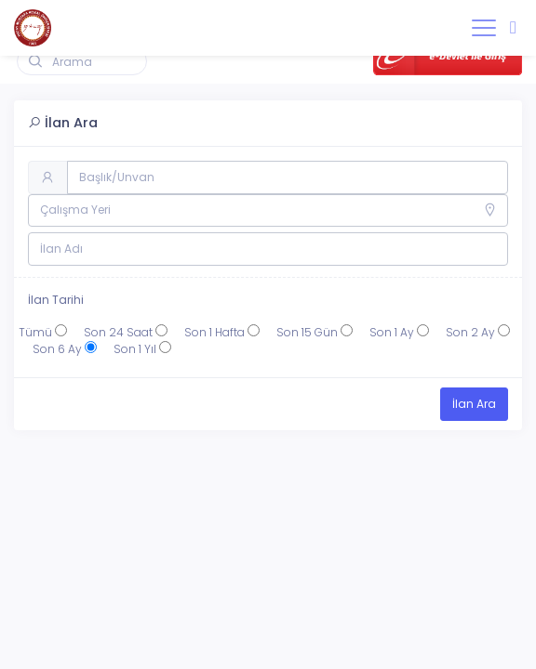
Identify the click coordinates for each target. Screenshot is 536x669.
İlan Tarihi (56, 300)
